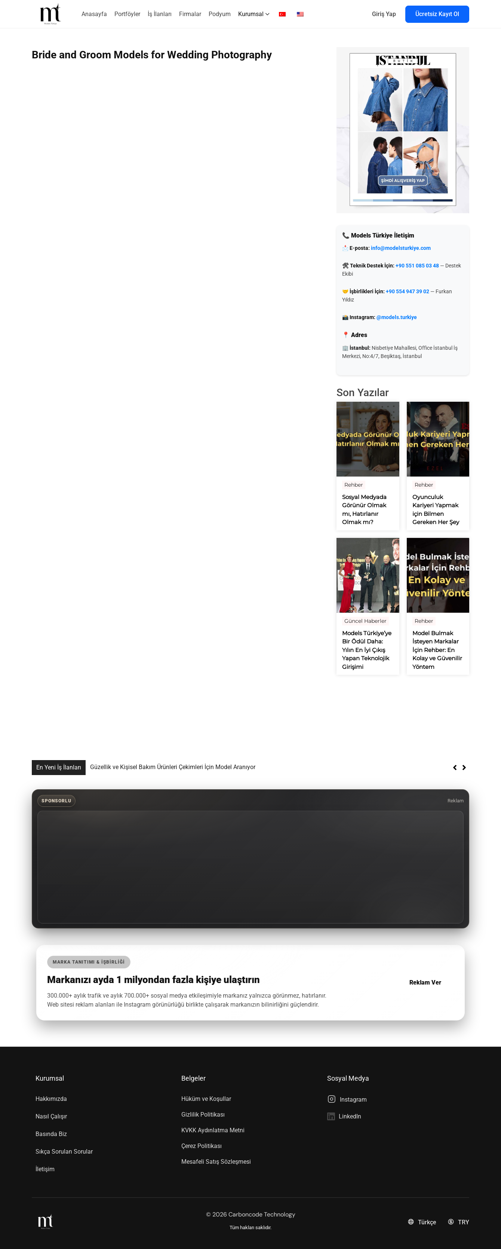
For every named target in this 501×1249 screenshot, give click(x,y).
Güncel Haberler (365, 621)
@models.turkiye (396, 317)
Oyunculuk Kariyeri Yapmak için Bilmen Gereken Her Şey (435, 509)
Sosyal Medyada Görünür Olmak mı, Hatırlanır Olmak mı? (364, 509)
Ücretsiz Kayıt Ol (437, 14)
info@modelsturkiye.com (401, 248)
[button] (464, 767)
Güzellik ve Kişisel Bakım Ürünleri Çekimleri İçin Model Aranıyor (172, 767)
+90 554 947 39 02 (407, 291)
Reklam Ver (425, 982)
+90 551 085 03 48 (417, 266)
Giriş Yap (384, 14)
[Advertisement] (250, 867)
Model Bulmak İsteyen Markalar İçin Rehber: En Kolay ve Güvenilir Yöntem (437, 650)
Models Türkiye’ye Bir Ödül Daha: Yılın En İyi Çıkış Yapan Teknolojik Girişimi (366, 650)
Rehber (353, 484)
